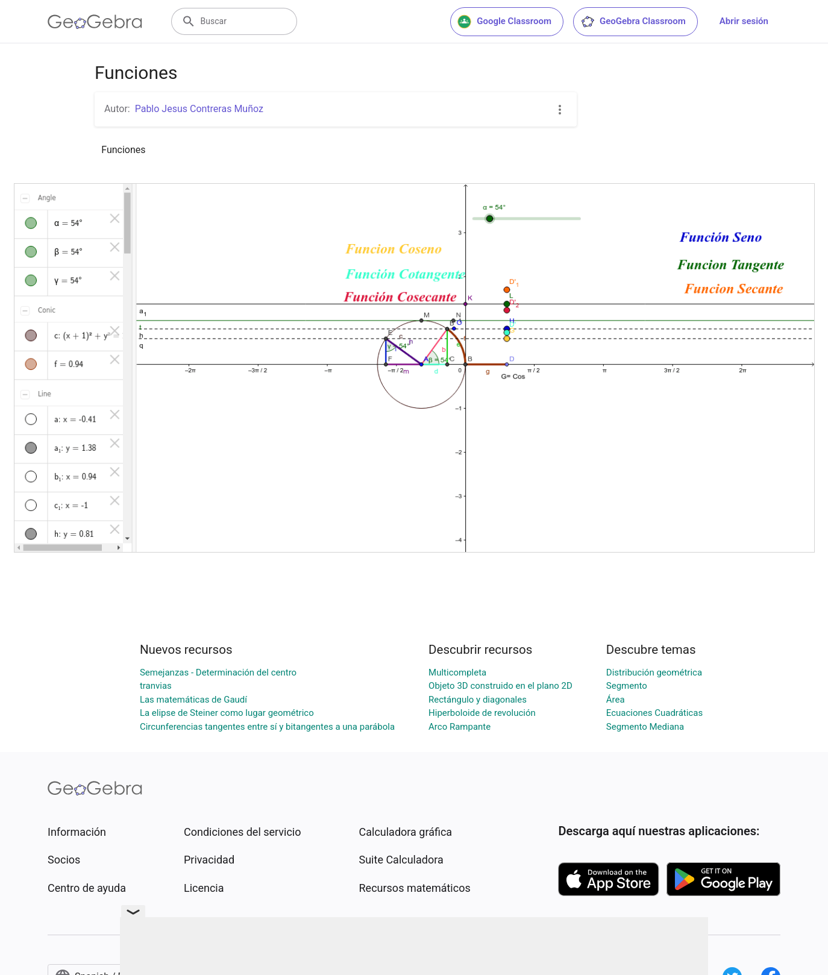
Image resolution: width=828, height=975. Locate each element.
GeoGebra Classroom (633, 21)
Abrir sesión (744, 21)
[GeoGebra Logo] (95, 21)
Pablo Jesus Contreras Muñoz (199, 108)
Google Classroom (504, 21)
